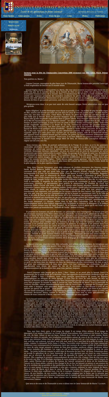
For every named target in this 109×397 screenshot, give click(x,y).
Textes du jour (54, 16)
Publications (100, 16)
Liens (70, 16)
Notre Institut (8, 16)
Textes (39, 16)
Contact (66, 394)
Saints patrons (24, 16)
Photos (85, 16)
